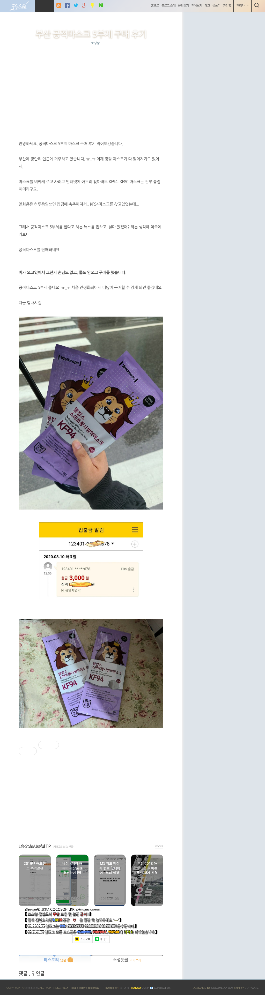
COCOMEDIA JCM (222, 987)
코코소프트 (31, 987)
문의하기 (182, 5)
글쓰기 (216, 5)
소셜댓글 (127, 960)
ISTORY (123, 987)
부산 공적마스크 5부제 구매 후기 (90, 34)
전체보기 (195, 5)
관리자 (242, 5)
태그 (206, 5)
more (159, 846)
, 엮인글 (37, 973)
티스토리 (54, 960)
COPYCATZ (252, 987)
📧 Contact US (160, 987)
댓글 (24, 973)
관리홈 (226, 5)
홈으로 (154, 5)
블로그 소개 (168, 5)
